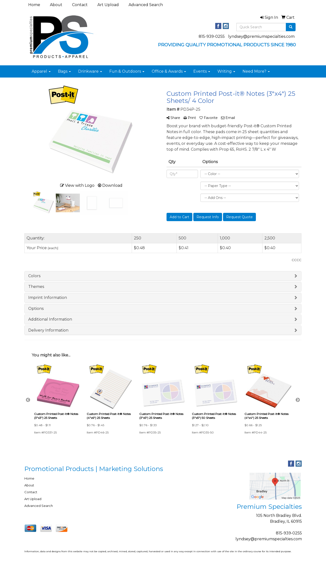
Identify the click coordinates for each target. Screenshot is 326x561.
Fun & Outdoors (126, 71)
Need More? (256, 71)
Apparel (41, 71)
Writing (226, 71)
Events (201, 71)
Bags (64, 71)
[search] (291, 27)
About (56, 4)
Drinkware (90, 71)
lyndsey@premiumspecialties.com (261, 36)
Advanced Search (146, 4)
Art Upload (108, 4)
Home (34, 4)
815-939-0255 (212, 36)
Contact (80, 4)
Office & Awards (169, 71)
